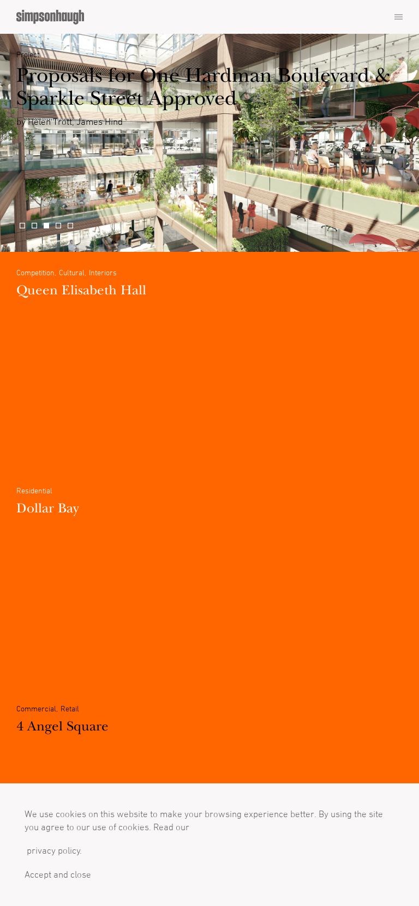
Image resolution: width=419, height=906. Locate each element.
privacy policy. (53, 850)
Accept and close (58, 874)
